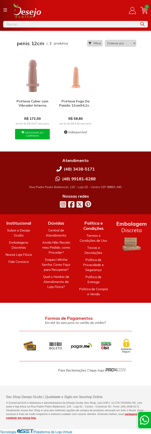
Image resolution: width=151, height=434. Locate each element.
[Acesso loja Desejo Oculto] (132, 10)
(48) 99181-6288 (79, 178)
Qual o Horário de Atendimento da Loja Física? (56, 282)
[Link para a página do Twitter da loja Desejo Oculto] (80, 204)
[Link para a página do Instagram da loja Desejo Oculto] (63, 204)
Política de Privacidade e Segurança (93, 265)
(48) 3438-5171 (79, 169)
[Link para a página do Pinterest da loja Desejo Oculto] (88, 204)
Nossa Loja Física (18, 254)
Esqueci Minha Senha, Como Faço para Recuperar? (56, 264)
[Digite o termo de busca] (70, 24)
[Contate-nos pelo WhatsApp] (144, 420)
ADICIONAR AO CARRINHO (32, 134)
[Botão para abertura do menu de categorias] (5, 10)
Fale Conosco (18, 262)
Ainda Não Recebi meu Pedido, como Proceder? (56, 247)
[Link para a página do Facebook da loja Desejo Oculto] (71, 204)
